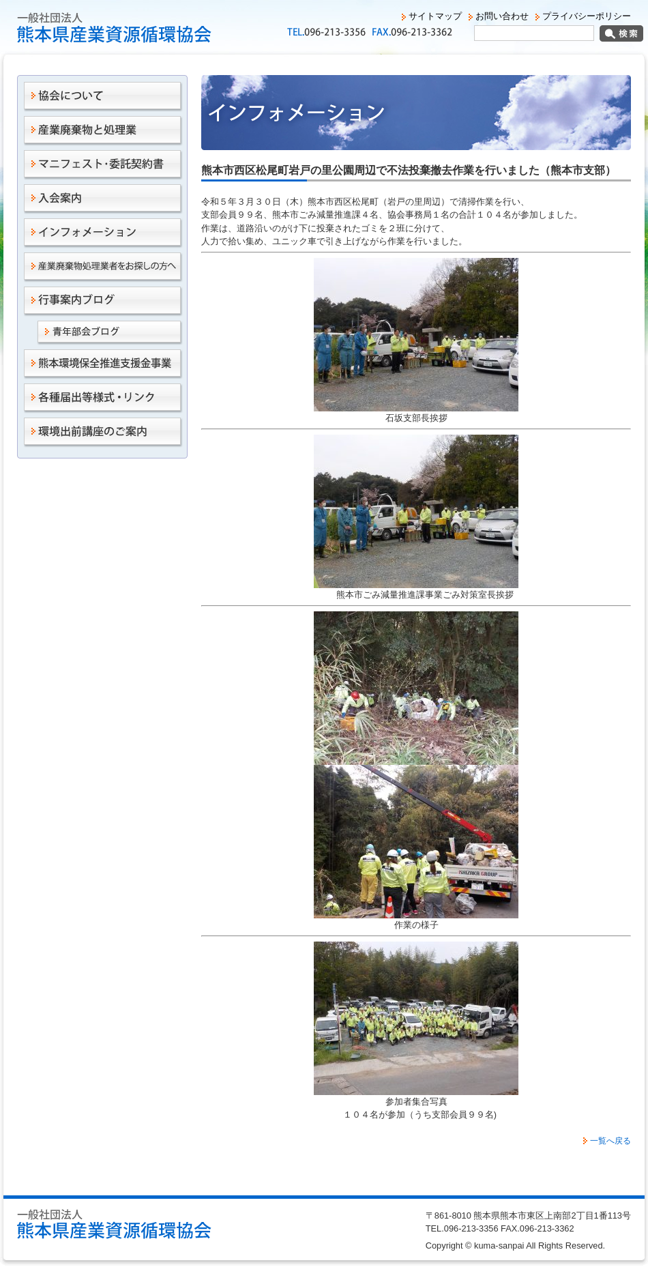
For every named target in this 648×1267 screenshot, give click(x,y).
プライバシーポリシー (586, 16)
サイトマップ (435, 16)
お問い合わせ (502, 16)
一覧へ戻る (610, 1141)
